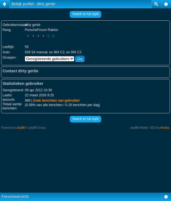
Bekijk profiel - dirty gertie (33, 4)
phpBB (21, 127)
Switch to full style (85, 14)
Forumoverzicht (15, 196)
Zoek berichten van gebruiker (56, 100)
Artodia (164, 127)
